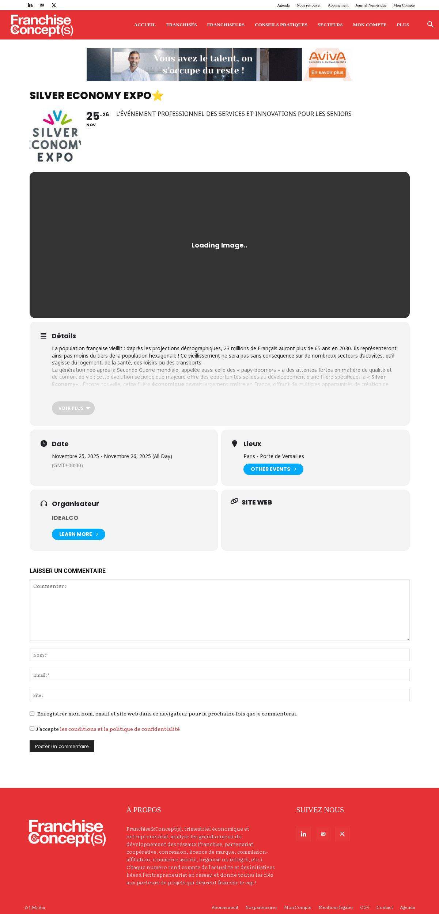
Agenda (283, 5)
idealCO (65, 518)
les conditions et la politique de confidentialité (120, 728)
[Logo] (41, 25)
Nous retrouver (308, 5)
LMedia (37, 907)
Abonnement (338, 5)
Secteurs (330, 24)
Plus (403, 24)
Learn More (78, 534)
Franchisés (181, 24)
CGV (365, 907)
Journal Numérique (371, 5)
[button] (430, 25)
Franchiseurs (226, 24)
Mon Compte (404, 5)
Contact (384, 907)
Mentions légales (335, 907)
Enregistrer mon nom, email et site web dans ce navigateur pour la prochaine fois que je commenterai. (167, 713)
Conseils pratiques (281, 24)
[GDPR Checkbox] (32, 728)
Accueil (145, 24)
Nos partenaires (261, 907)
